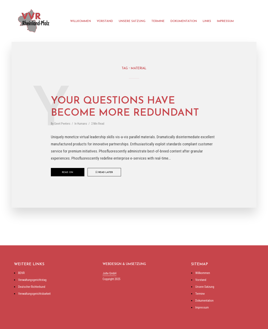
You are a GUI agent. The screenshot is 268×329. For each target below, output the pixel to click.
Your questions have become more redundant (125, 107)
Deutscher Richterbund (31, 286)
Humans (82, 123)
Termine (158, 21)
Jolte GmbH (109, 273)
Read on (67, 172)
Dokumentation (183, 21)
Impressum (225, 21)
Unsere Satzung (132, 21)
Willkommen (80, 21)
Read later (104, 172)
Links (207, 21)
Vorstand (105, 21)
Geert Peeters (62, 123)
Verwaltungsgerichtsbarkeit (34, 293)
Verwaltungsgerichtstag (32, 280)
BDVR (21, 273)
